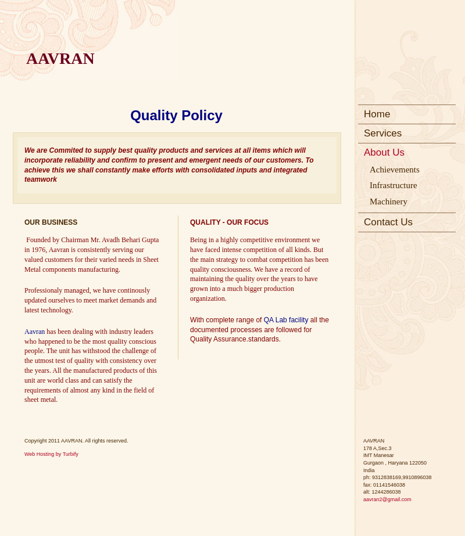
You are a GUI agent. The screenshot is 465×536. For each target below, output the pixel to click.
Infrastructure (393, 185)
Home (377, 114)
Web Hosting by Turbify (51, 454)
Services (383, 133)
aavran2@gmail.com (387, 499)
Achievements (395, 169)
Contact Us (388, 222)
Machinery (388, 201)
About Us (384, 152)
